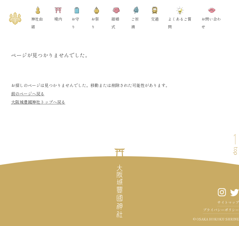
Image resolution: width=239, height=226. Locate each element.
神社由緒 (37, 18)
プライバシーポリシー (221, 209)
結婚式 (115, 18)
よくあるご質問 (179, 18)
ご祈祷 (135, 18)
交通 (155, 14)
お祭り (95, 18)
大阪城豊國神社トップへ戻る (38, 102)
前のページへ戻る (28, 93)
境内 (58, 14)
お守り (76, 18)
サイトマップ (228, 202)
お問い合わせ (211, 18)
